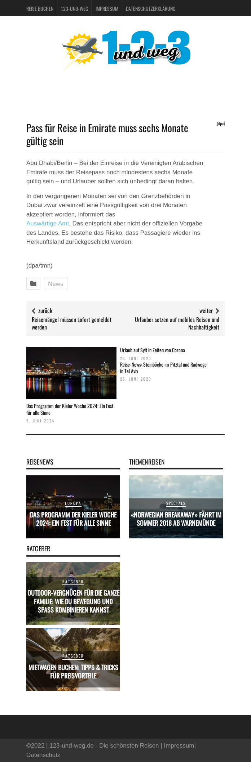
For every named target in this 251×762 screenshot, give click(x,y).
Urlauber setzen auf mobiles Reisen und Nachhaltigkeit (177, 323)
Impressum (107, 8)
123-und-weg (74, 8)
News (55, 284)
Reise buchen (39, 8)
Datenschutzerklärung (150, 8)
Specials (176, 503)
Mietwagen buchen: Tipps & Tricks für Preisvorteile (73, 671)
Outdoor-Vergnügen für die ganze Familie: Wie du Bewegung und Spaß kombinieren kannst (73, 601)
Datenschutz (43, 755)
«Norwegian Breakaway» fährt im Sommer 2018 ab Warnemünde (176, 519)
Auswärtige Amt (47, 223)
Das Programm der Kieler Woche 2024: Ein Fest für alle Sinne (69, 409)
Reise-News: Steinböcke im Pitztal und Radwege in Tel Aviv (163, 367)
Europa (73, 503)
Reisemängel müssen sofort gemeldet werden (71, 323)
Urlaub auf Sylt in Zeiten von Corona (152, 350)
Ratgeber (73, 581)
